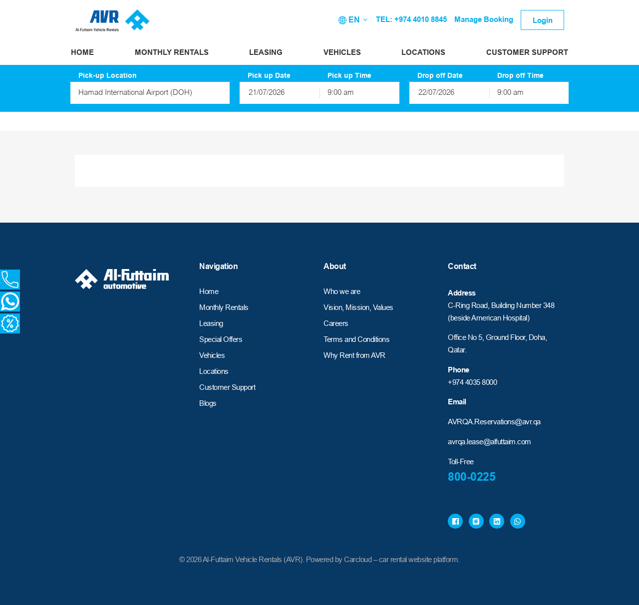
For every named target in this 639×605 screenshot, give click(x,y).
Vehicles (342, 52)
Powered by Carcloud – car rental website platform (382, 559)
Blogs (208, 403)
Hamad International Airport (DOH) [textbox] (135, 93)
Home (82, 52)
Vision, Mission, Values (358, 307)
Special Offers (220, 339)
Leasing (266, 52)
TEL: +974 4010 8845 (411, 19)
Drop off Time (520, 75)
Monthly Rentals (172, 52)
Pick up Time (349, 75)
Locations (423, 52)
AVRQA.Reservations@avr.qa (494, 421)
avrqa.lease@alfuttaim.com (489, 441)
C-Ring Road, (468, 305)
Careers (335, 323)
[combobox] (150, 93)
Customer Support (527, 52)
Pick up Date (269, 75)
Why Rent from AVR (354, 355)
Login (543, 20)
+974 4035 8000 (472, 382)
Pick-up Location (107, 75)
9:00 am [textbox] (340, 93)
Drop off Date (440, 75)
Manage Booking (483, 19)
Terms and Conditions (356, 339)
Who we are (341, 291)
